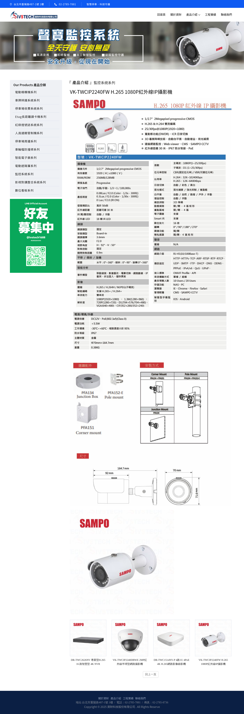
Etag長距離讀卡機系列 (30, 117)
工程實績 (210, 14)
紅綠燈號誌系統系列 (29, 125)
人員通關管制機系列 (29, 133)
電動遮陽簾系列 (26, 166)
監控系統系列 (24, 174)
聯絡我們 (226, 14)
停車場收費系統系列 (29, 108)
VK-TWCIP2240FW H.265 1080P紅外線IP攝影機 (213, 662)
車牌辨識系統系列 (27, 100)
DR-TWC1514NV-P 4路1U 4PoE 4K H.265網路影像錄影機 (171, 662)
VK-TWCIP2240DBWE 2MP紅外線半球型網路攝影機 (130, 662)
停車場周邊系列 (26, 141)
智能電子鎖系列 (26, 157)
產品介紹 (191, 14)
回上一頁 (150, 674)
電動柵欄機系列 (26, 92)
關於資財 (175, 14)
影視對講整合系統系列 (30, 182)
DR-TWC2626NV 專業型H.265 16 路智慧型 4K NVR (88, 662)
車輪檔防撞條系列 (27, 149)
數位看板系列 (24, 190)
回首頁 (161, 14)
